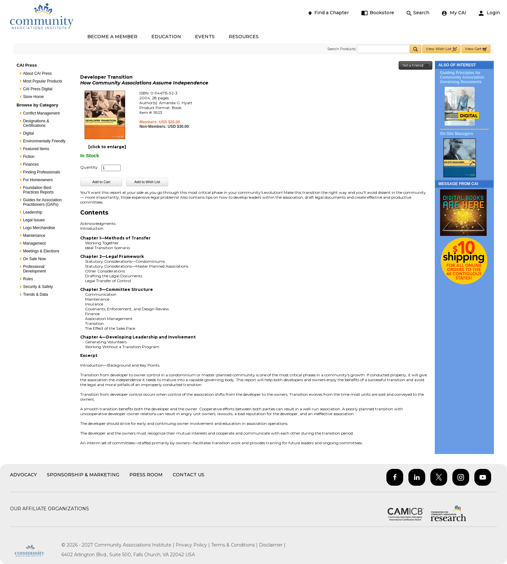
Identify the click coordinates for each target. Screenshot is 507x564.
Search (417, 13)
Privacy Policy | (193, 545)
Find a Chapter (328, 13)
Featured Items (36, 149)
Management (34, 243)
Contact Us (188, 475)
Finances (31, 164)
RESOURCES (244, 36)
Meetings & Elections (41, 251)
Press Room (146, 475)
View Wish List (441, 49)
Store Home (33, 96)
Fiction (28, 156)
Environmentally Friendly (44, 141)
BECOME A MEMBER (112, 36)
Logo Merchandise (39, 228)
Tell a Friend (415, 65)
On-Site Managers (456, 133)
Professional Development (34, 268)
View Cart (476, 49)
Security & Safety (38, 286)
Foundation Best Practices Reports (38, 189)
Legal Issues (34, 220)
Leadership (32, 212)
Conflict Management (41, 113)
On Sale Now (34, 259)
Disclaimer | (272, 545)
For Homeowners (38, 180)
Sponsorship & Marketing (83, 475)
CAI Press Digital (37, 89)
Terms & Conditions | (235, 545)
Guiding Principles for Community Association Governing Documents (462, 77)
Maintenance (34, 235)
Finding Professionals (41, 172)
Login (489, 13)
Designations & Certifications (36, 123)
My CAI (454, 13)
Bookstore (377, 13)
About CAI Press (37, 73)
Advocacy (23, 475)
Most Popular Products (42, 81)
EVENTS (205, 36)
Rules (28, 279)
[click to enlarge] (107, 146)
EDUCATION (166, 36)
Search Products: (341, 49)
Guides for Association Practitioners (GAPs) (42, 202)
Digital (28, 133)
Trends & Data (35, 294)
